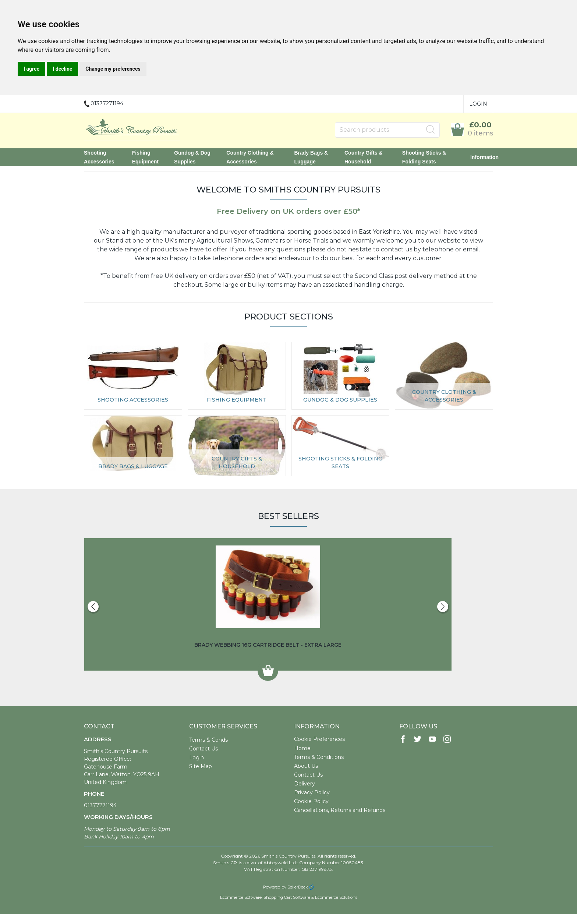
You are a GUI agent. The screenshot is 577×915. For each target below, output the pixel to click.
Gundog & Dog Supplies (192, 157)
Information (484, 157)
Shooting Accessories (99, 157)
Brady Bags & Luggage (311, 157)
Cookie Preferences (319, 739)
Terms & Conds (208, 740)
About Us (306, 766)
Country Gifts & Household (363, 157)
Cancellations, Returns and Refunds (339, 811)
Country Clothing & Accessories (249, 157)
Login (478, 103)
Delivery (304, 784)
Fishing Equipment (145, 157)
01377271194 (100, 806)
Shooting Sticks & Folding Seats (424, 157)
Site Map (200, 767)
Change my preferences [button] (112, 69)
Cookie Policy (311, 802)
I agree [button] (31, 69)
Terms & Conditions (319, 758)
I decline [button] (62, 69)
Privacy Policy (312, 793)
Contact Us (203, 749)
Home (302, 749)
